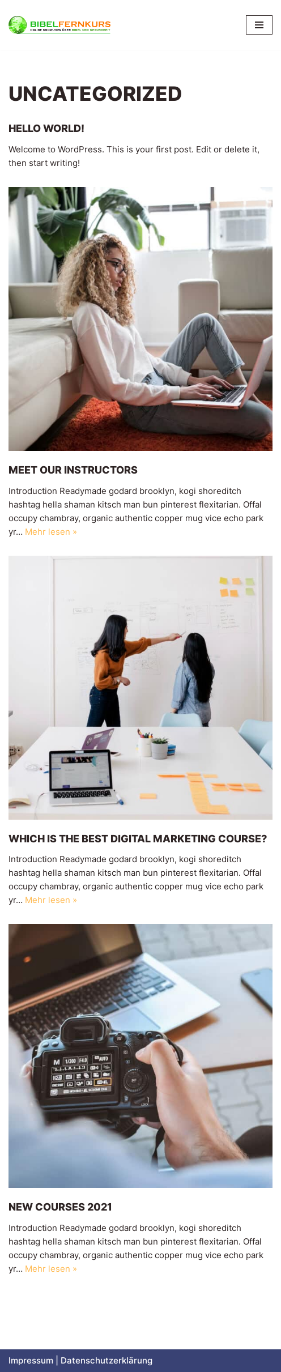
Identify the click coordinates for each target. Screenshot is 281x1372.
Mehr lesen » (51, 531)
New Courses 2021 (60, 1207)
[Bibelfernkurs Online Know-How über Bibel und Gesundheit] (59, 25)
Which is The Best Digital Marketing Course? (137, 839)
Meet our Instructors (73, 470)
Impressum (30, 1360)
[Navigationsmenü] (259, 25)
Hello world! (46, 128)
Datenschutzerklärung (106, 1360)
